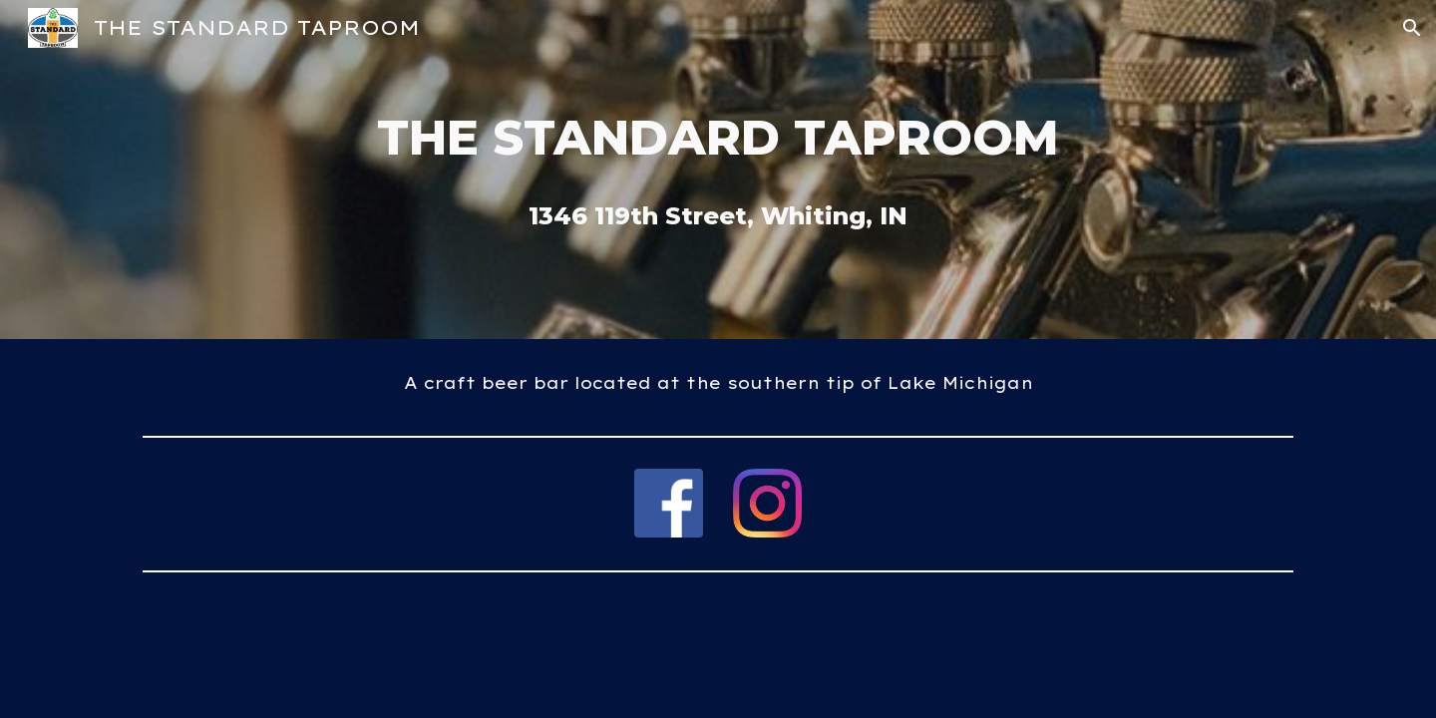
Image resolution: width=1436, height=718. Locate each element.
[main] (718, 137)
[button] (1412, 28)
